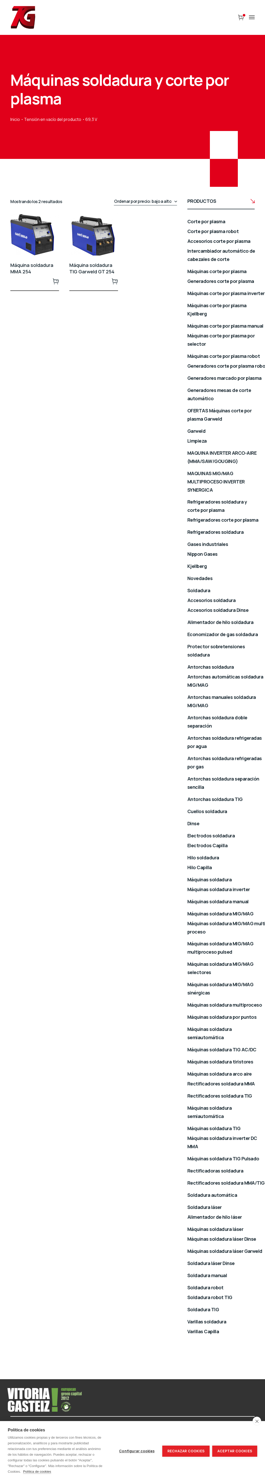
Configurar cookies (136, 1451)
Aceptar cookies (234, 1451)
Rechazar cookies (185, 1451)
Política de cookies (37, 1472)
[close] (257, 1421)
